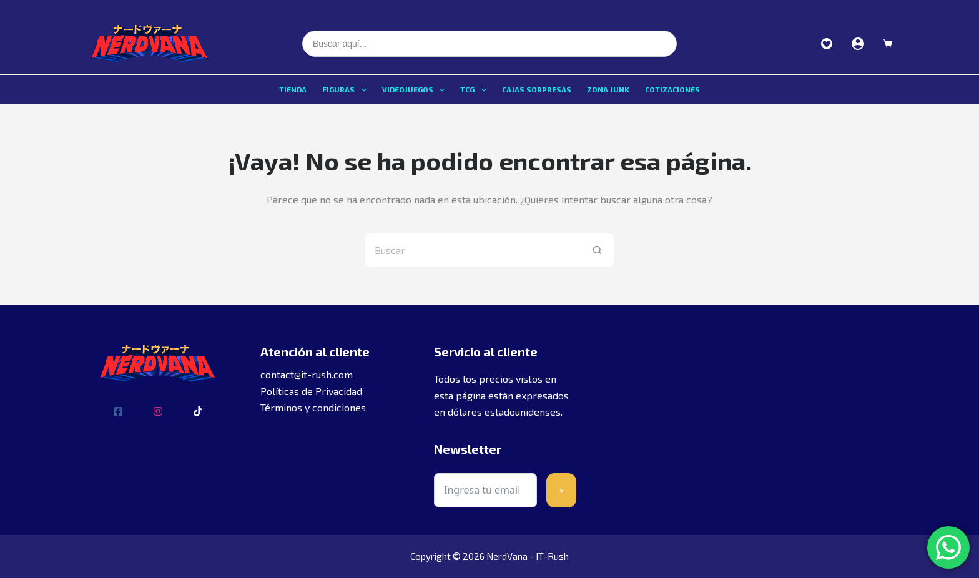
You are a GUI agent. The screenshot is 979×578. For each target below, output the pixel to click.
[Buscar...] (472, 250)
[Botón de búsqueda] (597, 250)
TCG (475, 89)
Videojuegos (416, 89)
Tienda (293, 89)
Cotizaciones (672, 89)
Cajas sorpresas (536, 89)
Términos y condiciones (313, 407)
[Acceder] (858, 43)
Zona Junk (608, 89)
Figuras (346, 89)
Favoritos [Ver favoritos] (826, 43)
